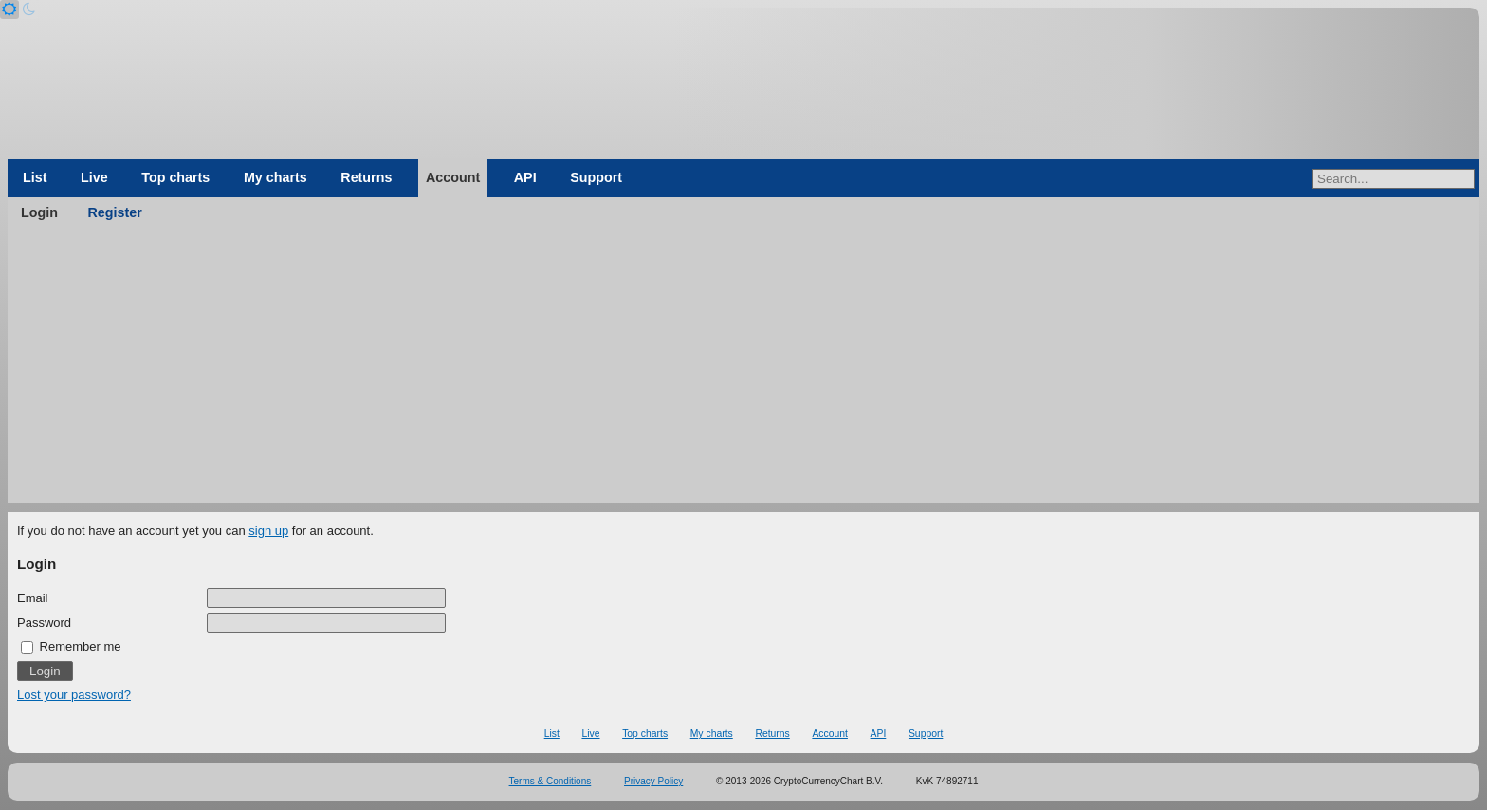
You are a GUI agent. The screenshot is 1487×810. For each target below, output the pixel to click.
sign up (268, 531)
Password (44, 623)
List (34, 177)
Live (94, 177)
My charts (275, 177)
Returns (366, 177)
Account (453, 177)
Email (32, 598)
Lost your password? (74, 695)
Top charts (175, 177)
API (525, 177)
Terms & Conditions (550, 781)
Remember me (71, 646)
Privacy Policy (653, 781)
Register (115, 212)
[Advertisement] (743, 370)
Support (596, 177)
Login (39, 212)
